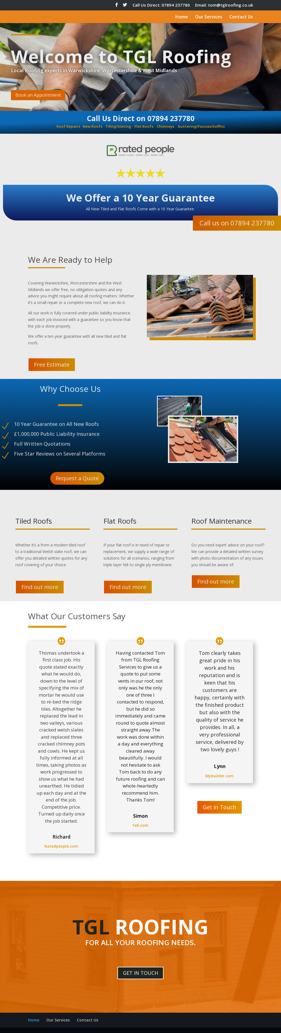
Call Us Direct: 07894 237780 (161, 5)
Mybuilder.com (219, 775)
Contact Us (241, 17)
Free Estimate (51, 364)
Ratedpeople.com (61, 846)
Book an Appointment (38, 95)
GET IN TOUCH (140, 973)
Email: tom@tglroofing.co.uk (224, 5)
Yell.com (140, 825)
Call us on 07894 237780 (236, 222)
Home (181, 17)
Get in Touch (219, 807)
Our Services (208, 17)
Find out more (39, 587)
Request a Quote (77, 478)
